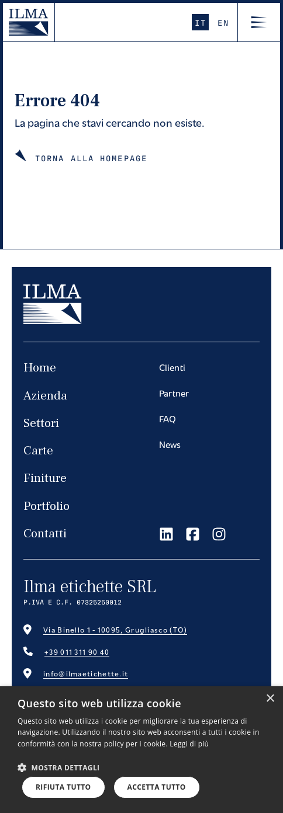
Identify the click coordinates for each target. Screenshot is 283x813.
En (223, 22)
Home (39, 368)
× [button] (269, 698)
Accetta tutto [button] (156, 787)
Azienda (45, 396)
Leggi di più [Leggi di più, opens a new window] (189, 744)
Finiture (45, 478)
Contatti (45, 533)
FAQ (167, 418)
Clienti (172, 366)
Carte (38, 450)
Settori (41, 423)
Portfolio (46, 506)
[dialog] (141, 749)
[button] (59, 767)
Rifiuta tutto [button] (63, 787)
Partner (174, 392)
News (170, 443)
